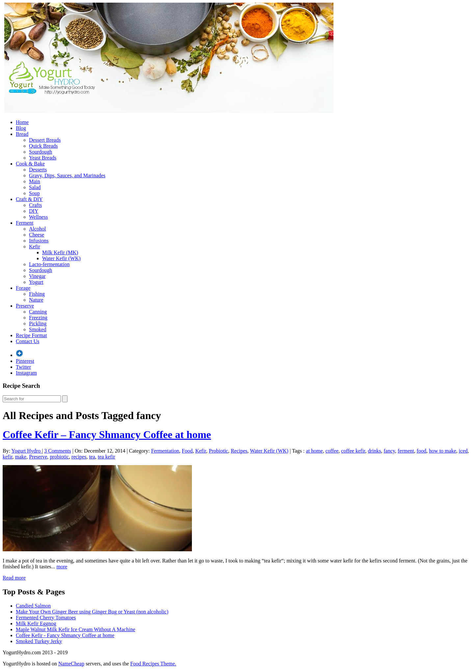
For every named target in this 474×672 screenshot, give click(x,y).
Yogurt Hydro (27, 451)
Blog (21, 128)
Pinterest (25, 361)
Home (22, 122)
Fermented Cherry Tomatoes (46, 617)
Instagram (26, 373)
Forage (23, 288)
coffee (332, 451)
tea (92, 457)
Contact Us (28, 341)
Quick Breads (43, 146)
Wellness (38, 217)
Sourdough (40, 152)
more (62, 566)
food (421, 451)
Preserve (25, 306)
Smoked (37, 329)
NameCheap (71, 663)
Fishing (37, 294)
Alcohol (37, 229)
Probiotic (218, 451)
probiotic (59, 457)
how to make (442, 451)
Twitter (23, 367)
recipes (78, 457)
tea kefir (106, 457)
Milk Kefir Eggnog (36, 623)
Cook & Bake (30, 163)
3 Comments (57, 451)
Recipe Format (31, 335)
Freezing (38, 317)
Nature (36, 300)
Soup (34, 193)
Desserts (38, 169)
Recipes (239, 451)
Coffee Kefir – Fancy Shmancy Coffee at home (107, 434)
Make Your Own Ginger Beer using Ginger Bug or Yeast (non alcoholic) (92, 611)
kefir (8, 457)
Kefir (34, 246)
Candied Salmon (33, 606)
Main (34, 181)
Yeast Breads (42, 158)
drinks (374, 451)
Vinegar (37, 276)
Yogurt (36, 282)
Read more (14, 578)
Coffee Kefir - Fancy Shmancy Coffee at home (65, 635)
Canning (38, 311)
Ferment (24, 223)
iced (463, 451)
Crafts (35, 205)
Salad (35, 187)
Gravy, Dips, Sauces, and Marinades (67, 175)
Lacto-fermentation (49, 264)
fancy (389, 451)
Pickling (37, 323)
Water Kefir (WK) (61, 258)
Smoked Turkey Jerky (39, 641)
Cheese (36, 234)
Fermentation (165, 451)
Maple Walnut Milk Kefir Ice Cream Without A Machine (75, 629)
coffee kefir (353, 451)
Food (187, 451)
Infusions (39, 240)
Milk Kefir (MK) (60, 252)
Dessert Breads (45, 140)
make (21, 457)
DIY (33, 211)
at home (314, 451)
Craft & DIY (29, 199)
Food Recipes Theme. (153, 663)
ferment (406, 451)
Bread (22, 134)
